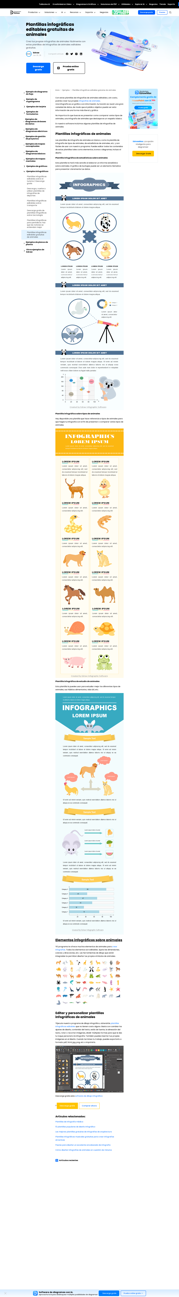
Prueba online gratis (68, 68)
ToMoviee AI (44, 4)
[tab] (35, 93)
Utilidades (127, 4)
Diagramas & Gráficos (87, 4)
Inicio (57, 90)
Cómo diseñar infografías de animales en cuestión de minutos (83, 1150)
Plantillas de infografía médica (69, 1121)
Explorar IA (141, 4)
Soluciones (51, 12)
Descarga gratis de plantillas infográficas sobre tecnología (37, 212)
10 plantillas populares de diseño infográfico (75, 1126)
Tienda (162, 4)
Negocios (153, 4)
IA (63, 12)
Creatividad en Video (63, 4)
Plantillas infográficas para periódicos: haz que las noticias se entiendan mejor (36, 223)
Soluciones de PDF (110, 4)
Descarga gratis (146, 12)
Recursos (76, 12)
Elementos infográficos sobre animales (88, 940)
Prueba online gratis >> (133, 1293)
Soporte (171, 4)
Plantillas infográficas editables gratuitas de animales (36, 234)
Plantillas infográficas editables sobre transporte (36, 203)
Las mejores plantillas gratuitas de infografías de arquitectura (83, 1131)
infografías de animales (89, 101)
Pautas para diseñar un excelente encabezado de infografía (82, 1145)
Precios (162, 12)
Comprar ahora (89, 1105)
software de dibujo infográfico (88, 1096)
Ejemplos (66, 90)
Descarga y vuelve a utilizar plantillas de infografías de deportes (36, 192)
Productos (34, 12)
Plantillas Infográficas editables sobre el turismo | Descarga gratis (37, 180)
